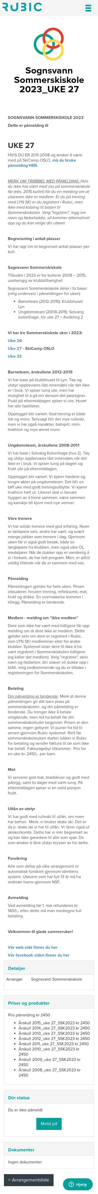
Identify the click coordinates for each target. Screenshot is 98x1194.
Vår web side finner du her (32, 947)
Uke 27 (15, 348)
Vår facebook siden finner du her (39, 955)
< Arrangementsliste (28, 1180)
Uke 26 (15, 340)
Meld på (49, 1124)
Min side (22, 7)
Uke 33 (14, 356)
